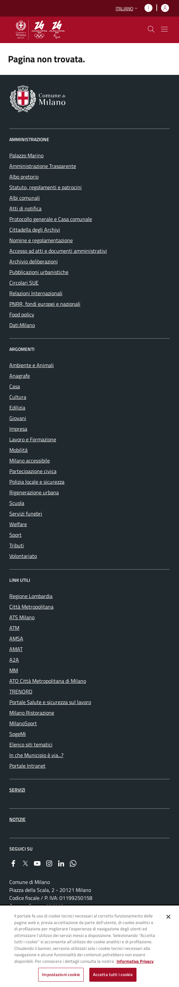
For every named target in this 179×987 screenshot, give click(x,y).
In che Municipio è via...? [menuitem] (36, 755)
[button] (127, 8)
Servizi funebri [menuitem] (25, 514)
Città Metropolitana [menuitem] (31, 607)
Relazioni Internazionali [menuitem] (35, 293)
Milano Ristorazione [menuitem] (31, 713)
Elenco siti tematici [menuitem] (30, 744)
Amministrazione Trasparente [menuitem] (42, 166)
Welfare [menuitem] (18, 524)
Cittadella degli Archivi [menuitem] (34, 230)
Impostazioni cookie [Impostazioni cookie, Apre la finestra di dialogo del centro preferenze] (61, 975)
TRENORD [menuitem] (20, 691)
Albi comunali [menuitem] (24, 198)
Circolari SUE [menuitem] (24, 283)
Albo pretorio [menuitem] (24, 177)
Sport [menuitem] (15, 535)
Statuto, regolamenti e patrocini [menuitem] (45, 187)
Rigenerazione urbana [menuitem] (34, 492)
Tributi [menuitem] (16, 545)
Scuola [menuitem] (16, 503)
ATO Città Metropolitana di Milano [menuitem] (47, 681)
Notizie (17, 819)
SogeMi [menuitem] (17, 734)
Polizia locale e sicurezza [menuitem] (36, 482)
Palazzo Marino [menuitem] (26, 155)
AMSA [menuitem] (16, 638)
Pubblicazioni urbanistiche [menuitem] (38, 272)
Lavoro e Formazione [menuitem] (32, 439)
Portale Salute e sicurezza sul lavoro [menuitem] (50, 702)
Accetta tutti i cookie (113, 975)
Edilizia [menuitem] (17, 407)
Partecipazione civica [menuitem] (32, 471)
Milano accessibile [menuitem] (29, 461)
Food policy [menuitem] (21, 314)
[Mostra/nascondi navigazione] (164, 29)
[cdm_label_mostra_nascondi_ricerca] (151, 29)
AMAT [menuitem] (16, 649)
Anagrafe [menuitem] (19, 376)
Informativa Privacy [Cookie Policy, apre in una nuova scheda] (135, 961)
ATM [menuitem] (14, 628)
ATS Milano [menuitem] (22, 617)
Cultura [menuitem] (17, 397)
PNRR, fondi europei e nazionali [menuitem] (44, 304)
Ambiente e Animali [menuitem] (31, 365)
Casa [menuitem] (14, 386)
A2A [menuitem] (14, 660)
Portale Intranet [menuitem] (27, 766)
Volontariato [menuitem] (23, 556)
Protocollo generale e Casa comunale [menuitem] (50, 219)
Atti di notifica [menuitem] (25, 208)
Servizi (17, 789)
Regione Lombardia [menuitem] (30, 596)
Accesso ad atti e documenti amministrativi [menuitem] (58, 251)
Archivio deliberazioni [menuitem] (33, 261)
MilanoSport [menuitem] (23, 723)
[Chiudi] (168, 917)
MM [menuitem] (13, 670)
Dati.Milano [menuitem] (22, 325)
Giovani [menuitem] (17, 418)
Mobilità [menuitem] (18, 450)
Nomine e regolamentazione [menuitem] (41, 240)
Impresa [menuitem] (18, 429)
